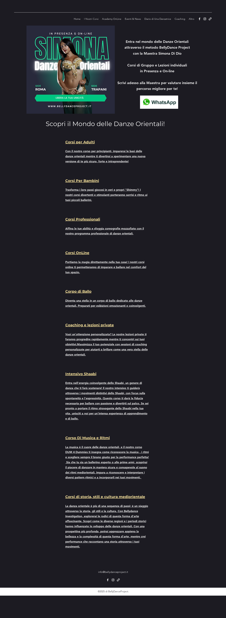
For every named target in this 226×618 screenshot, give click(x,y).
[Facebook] (199, 19)
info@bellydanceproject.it (113, 572)
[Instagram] (205, 19)
